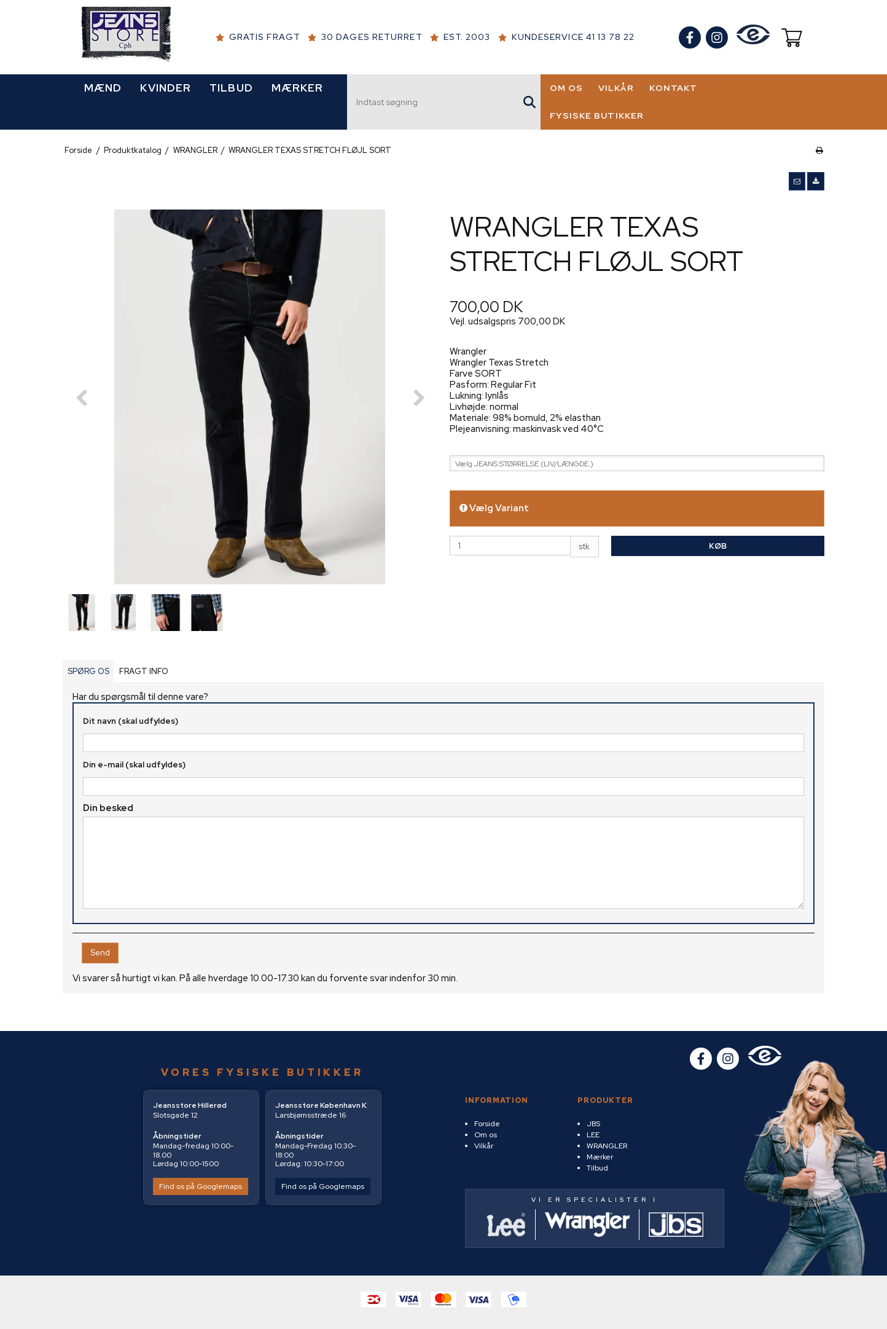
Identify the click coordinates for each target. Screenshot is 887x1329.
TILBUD (231, 93)
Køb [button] (718, 551)
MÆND (103, 93)
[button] (797, 186)
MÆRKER (298, 93)
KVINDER (165, 93)
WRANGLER (607, 1146)
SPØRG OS (88, 676)
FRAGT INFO (143, 676)
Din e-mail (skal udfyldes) (134, 769)
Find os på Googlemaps (200, 1186)
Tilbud (597, 1168)
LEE (593, 1135)
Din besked (108, 813)
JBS (593, 1124)
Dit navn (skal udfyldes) (130, 726)
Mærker (600, 1157)
